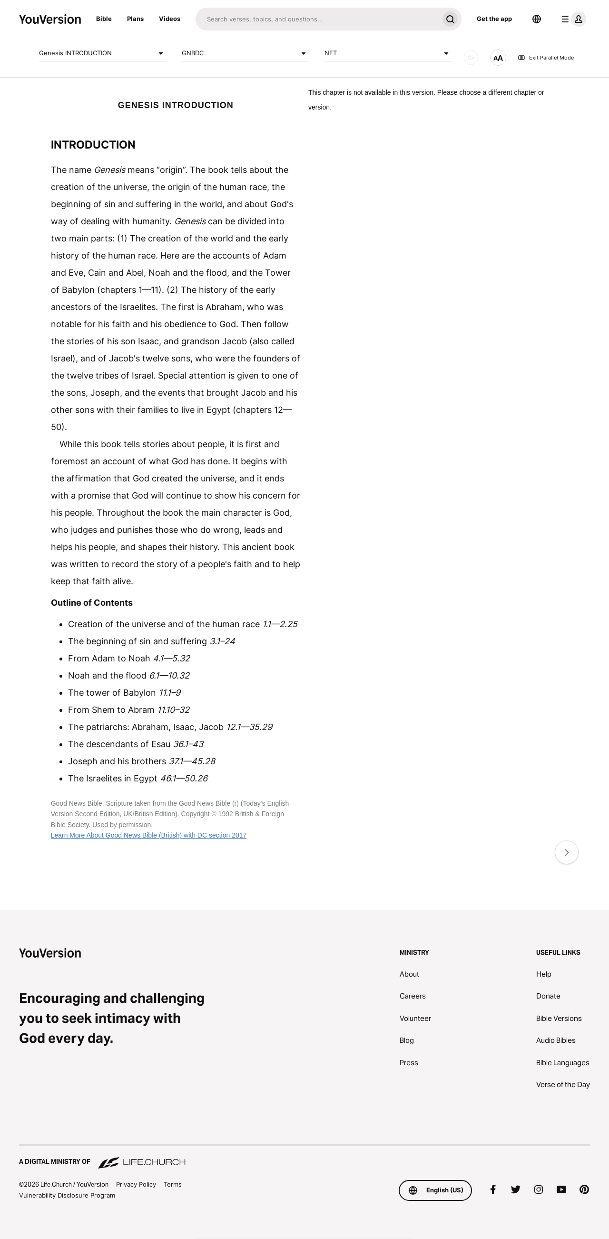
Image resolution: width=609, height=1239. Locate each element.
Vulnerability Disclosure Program (67, 1195)
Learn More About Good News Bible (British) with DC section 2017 (149, 835)
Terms (173, 1184)
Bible (104, 18)
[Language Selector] (536, 19)
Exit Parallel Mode (546, 57)
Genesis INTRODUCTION (103, 53)
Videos (169, 18)
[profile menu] (572, 19)
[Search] (317, 19)
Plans (135, 18)
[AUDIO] (471, 57)
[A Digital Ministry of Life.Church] (304, 1157)
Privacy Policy (136, 1184)
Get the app (494, 18)
